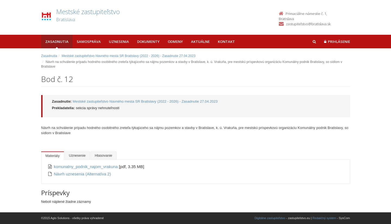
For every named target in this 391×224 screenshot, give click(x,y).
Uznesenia (119, 41)
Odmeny (175, 41)
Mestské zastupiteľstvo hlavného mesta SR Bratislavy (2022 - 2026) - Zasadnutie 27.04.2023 (129, 56)
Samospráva (89, 41)
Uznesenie (77, 155)
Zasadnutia (57, 41)
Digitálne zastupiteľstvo (269, 218)
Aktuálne (200, 41)
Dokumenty (148, 41)
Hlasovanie (103, 155)
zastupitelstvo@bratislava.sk (308, 23)
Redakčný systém (324, 218)
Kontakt (226, 41)
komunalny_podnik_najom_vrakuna (86, 166)
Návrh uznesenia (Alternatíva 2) (82, 174)
